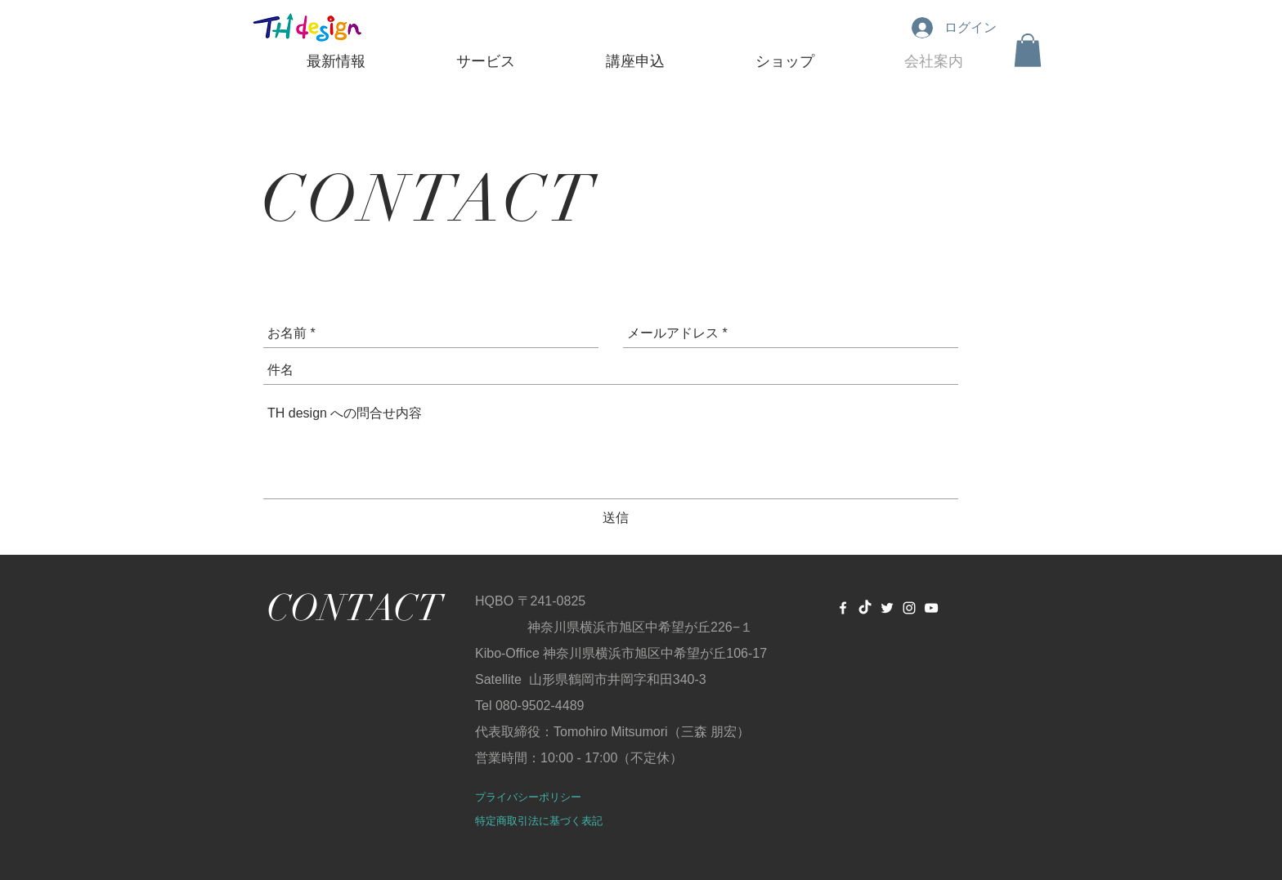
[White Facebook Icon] (843, 608)
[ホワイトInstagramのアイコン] (909, 608)
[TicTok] (865, 608)
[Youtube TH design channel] (931, 608)
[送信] (616, 519)
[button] (1028, 50)
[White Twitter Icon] (887, 608)
